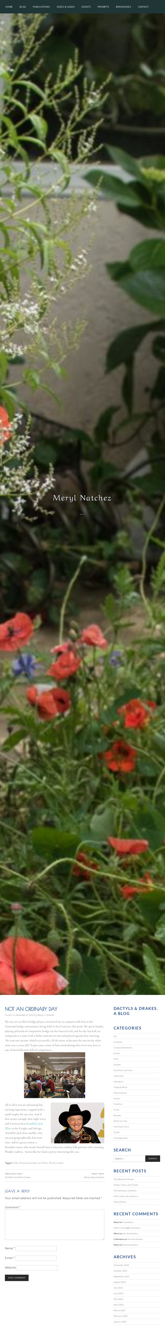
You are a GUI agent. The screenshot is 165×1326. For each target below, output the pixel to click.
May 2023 (118, 1299)
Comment (12, 1207)
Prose (116, 1109)
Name (10, 1248)
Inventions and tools (123, 1070)
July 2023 (118, 1287)
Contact (143, 7)
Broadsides (123, 7)
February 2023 (121, 1316)
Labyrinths (119, 1076)
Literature (118, 1081)
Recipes (117, 1115)
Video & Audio (66, 7)
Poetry (117, 1098)
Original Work (120, 1087)
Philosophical (120, 1093)
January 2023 (120, 1321)
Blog (23, 7)
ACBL (15, 1162)
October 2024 (120, 1270)
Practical (118, 1104)
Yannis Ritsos (120, 1202)
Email (10, 1258)
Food (116, 1059)
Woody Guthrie (56, 1162)
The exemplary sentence (125, 1190)
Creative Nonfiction (123, 1047)
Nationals (23, 1162)
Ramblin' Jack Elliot (38, 1162)
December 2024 (121, 1265)
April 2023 (119, 1304)
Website (10, 1267)
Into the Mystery (130, 1233)
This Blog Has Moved (123, 1179)
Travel (116, 1132)
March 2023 (119, 1310)
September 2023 (121, 1276)
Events (86, 7)
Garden (117, 1064)
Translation (128, 1222)
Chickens (118, 1042)
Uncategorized (120, 1138)
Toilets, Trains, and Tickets (126, 1185)
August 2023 (120, 1282)
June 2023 (118, 1293)
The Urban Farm (121, 1126)
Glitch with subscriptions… (126, 1196)
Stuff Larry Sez (120, 1121)
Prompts (103, 7)
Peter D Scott (120, 1227)
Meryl (40, 1015)
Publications (41, 7)
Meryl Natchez (82, 496)
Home (9, 7)
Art (115, 1036)
